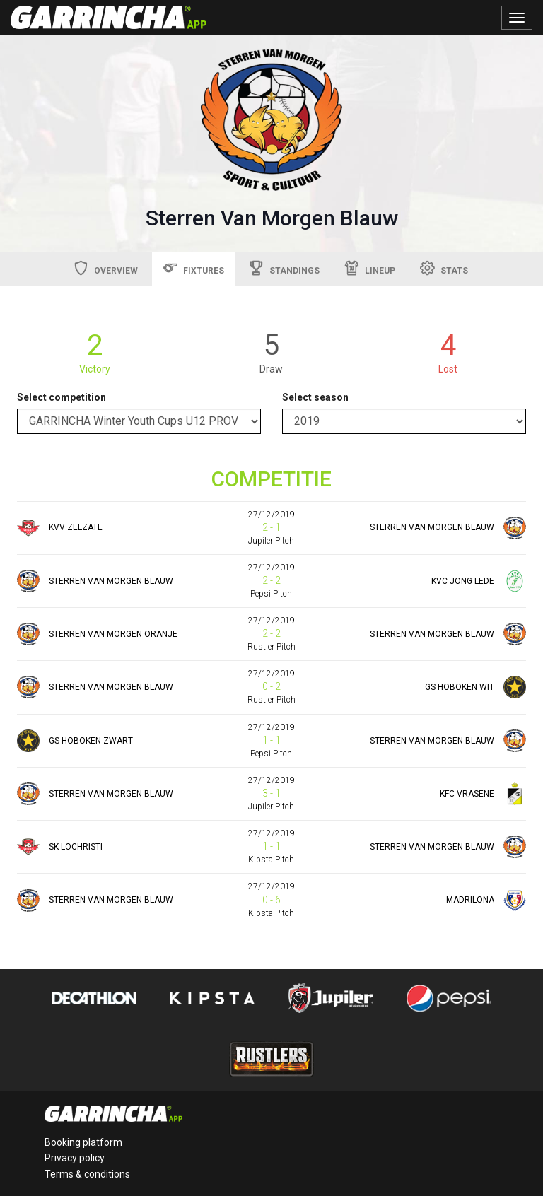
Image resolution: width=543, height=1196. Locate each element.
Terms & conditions (87, 1174)
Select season (315, 397)
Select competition (61, 397)
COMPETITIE (271, 479)
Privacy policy (75, 1157)
